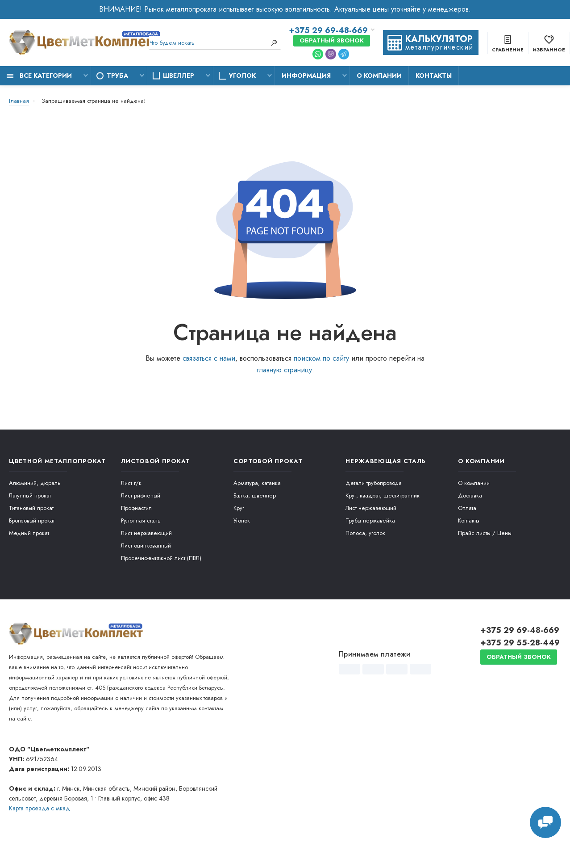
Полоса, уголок (365, 533)
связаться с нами (209, 358)
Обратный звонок (332, 40)
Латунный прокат (30, 495)
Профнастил (136, 508)
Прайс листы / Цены (485, 533)
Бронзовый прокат (31, 520)
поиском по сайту (321, 358)
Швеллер (178, 75)
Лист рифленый (140, 495)
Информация (306, 75)
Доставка (470, 495)
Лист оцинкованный (146, 545)
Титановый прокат (31, 508)
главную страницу (284, 370)
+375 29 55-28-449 (520, 643)
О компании (379, 75)
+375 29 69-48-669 (328, 30)
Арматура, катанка (257, 483)
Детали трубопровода (373, 483)
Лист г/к (131, 483)
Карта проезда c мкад (39, 808)
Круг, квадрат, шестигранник (382, 495)
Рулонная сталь (141, 520)
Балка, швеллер (254, 495)
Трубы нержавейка (370, 520)
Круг (238, 508)
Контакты (434, 75)
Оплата (467, 508)
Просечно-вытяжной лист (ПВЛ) (161, 558)
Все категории (39, 75)
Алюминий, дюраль (35, 483)
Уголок (242, 75)
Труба (117, 75)
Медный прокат (29, 533)
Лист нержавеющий (146, 533)
